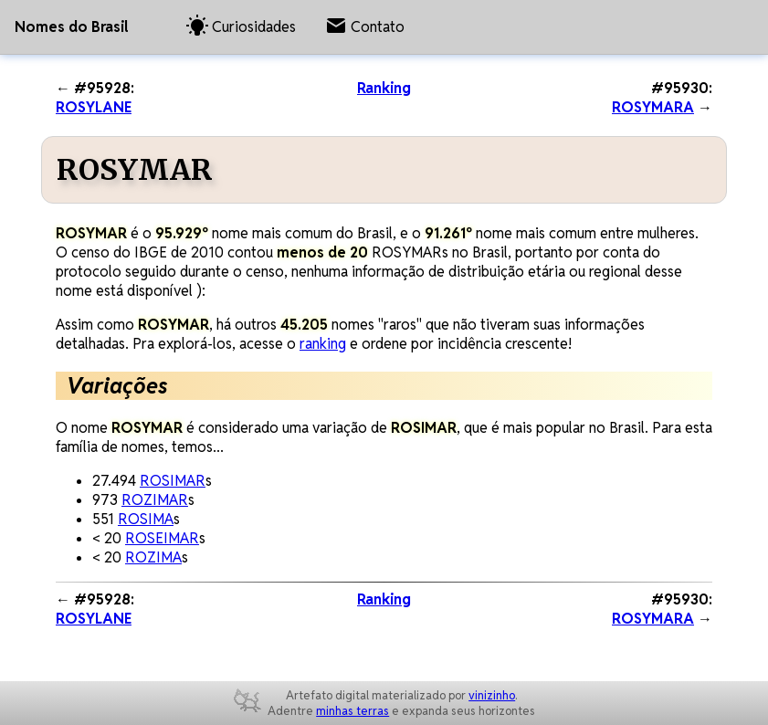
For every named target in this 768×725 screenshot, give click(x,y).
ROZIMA (153, 557)
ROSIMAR (172, 480)
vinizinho (491, 695)
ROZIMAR (154, 500)
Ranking (384, 88)
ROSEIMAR (162, 538)
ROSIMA (146, 519)
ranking (323, 343)
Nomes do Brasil (71, 27)
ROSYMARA (653, 107)
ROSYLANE (94, 107)
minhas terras (352, 711)
